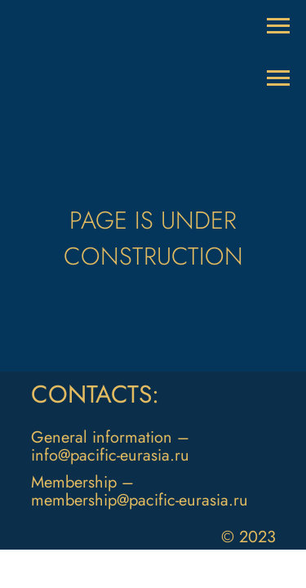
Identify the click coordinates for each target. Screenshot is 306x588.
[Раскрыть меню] (278, 26)
